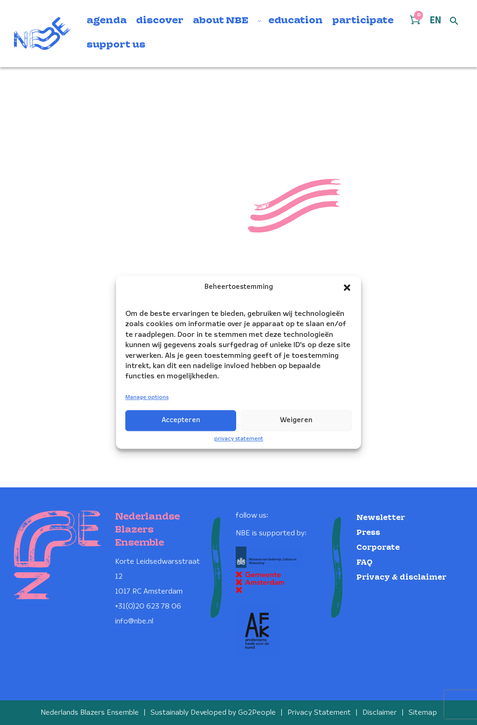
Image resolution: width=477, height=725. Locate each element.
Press (368, 531)
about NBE (220, 21)
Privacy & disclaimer (401, 576)
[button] (347, 287)
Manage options (147, 397)
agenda (107, 21)
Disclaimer (379, 712)
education (295, 21)
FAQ (364, 561)
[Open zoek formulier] (454, 21)
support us (116, 45)
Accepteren (181, 420)
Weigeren (296, 420)
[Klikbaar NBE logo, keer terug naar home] (42, 33)
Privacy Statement (319, 712)
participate (363, 21)
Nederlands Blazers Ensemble (90, 712)
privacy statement (238, 438)
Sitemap (423, 712)
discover (160, 21)
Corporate (378, 546)
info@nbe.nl (134, 620)
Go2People (257, 712)
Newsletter (380, 516)
